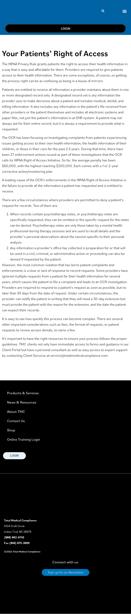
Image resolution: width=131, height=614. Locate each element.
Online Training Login (23, 439)
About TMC (16, 411)
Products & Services (23, 393)
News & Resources (21, 402)
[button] (103, 11)
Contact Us (16, 420)
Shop (11, 430)
